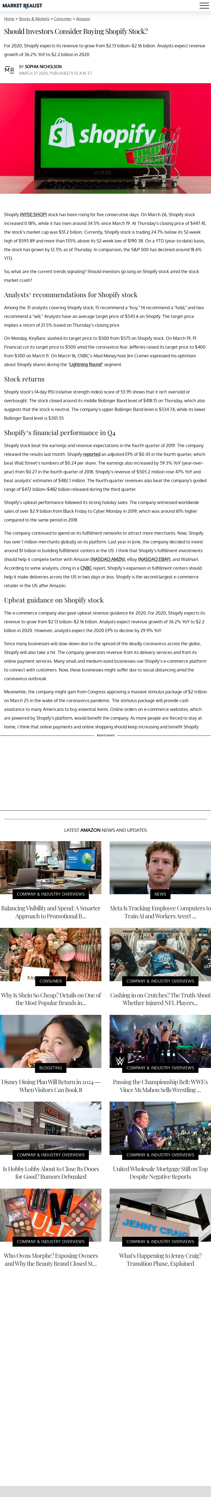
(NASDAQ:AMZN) (107, 559)
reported (91, 454)
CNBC (86, 568)
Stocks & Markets (34, 18)
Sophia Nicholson (43, 66)
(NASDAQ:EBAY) (154, 559)
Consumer (63, 18)
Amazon (83, 18)
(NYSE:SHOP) (33, 214)
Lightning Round (85, 364)
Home (9, 18)
